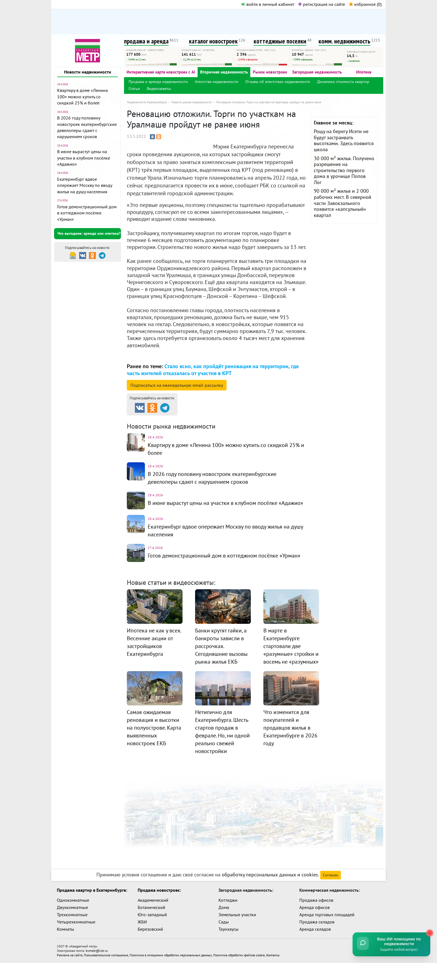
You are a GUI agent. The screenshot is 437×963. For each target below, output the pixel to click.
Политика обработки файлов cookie (239, 955)
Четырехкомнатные (76, 922)
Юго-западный (152, 914)
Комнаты (65, 929)
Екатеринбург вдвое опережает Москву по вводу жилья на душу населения (84, 185)
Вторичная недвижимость (224, 72)
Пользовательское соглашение (106, 955)
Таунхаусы (229, 929)
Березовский (150, 929)
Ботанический (151, 907)
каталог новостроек (213, 41)
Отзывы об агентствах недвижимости (277, 81)
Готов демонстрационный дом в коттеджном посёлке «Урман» (86, 213)
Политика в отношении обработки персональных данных (171, 955)
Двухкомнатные (72, 907)
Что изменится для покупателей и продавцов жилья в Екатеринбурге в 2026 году (290, 727)
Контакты (273, 955)
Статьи (134, 88)
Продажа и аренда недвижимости (158, 81)
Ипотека (363, 72)
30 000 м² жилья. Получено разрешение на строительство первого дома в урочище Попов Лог (344, 170)
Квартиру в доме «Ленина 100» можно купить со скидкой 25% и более (82, 96)
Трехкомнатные (72, 914)
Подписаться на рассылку (176, 385)
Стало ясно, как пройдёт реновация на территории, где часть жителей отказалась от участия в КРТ (213, 370)
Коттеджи (228, 900)
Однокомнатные (73, 900)
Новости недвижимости (87, 72)
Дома (224, 907)
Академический (153, 900)
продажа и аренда (146, 41)
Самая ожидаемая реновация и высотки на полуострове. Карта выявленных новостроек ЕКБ (154, 727)
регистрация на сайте (321, 4)
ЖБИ (142, 922)
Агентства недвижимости (216, 81)
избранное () (365, 4)
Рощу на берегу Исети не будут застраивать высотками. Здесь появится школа (344, 140)
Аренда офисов (314, 907)
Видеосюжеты (159, 88)
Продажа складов (316, 922)
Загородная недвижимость (317, 72)
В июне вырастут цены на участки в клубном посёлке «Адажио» (83, 158)
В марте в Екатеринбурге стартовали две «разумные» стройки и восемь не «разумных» (291, 646)
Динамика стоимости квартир (343, 81)
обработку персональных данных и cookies (270, 874)
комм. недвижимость (344, 41)
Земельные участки (237, 914)
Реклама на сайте (69, 955)
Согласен (330, 875)
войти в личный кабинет (267, 4)
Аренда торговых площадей (327, 914)
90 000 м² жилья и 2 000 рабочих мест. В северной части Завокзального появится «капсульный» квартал (342, 203)
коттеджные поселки (280, 41)
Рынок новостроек (270, 72)
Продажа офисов (316, 900)
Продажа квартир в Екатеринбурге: (92, 890)
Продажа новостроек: (159, 890)
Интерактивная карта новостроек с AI (161, 72)
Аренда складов (315, 929)
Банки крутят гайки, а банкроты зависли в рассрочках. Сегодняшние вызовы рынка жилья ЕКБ (221, 646)
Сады (224, 922)
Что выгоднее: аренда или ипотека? (88, 233)
